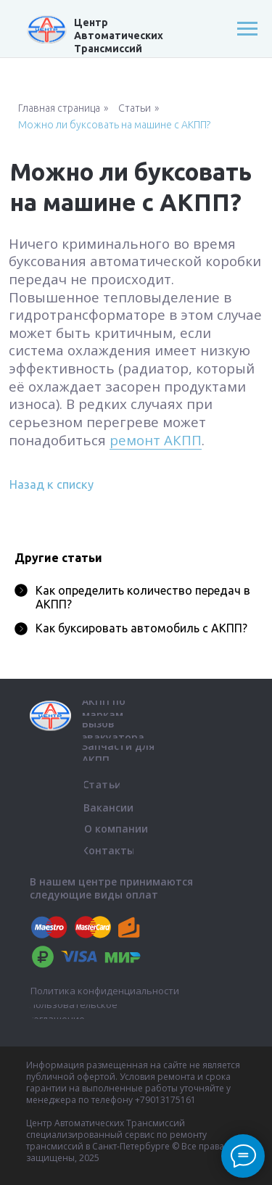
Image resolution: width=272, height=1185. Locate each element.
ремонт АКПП (156, 440)
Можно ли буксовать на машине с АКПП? (114, 125)
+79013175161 (165, 1100)
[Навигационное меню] (247, 29)
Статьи (134, 108)
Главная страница (59, 108)
